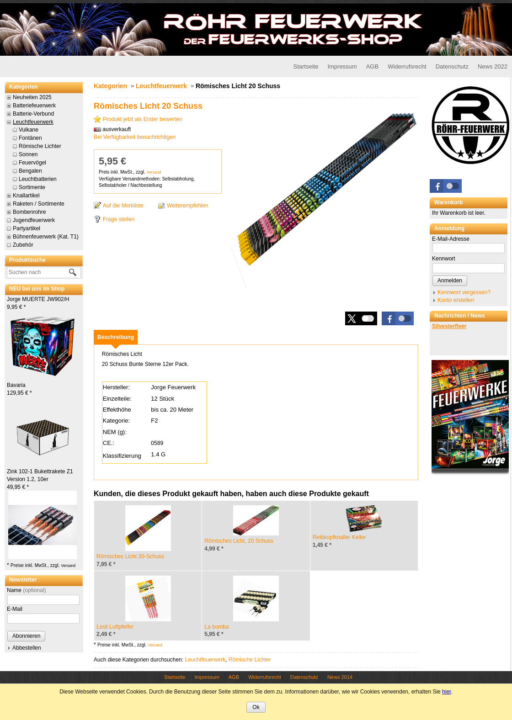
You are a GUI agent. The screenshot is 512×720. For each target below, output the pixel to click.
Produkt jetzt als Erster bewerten (142, 119)
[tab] (116, 337)
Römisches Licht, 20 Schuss (238, 541)
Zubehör (23, 245)
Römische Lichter (40, 146)
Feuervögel (32, 162)
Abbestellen (26, 648)
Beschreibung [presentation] (115, 337)
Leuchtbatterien (38, 179)
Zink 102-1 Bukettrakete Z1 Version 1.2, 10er (40, 479)
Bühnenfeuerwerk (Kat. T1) (46, 236)
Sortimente (32, 187)
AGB (372, 66)
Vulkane (28, 130)
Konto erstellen (455, 300)
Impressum (342, 66)
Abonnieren (26, 636)
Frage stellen (118, 219)
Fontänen (30, 138)
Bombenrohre (29, 212)
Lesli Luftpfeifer (114, 627)
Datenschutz (452, 66)
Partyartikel (26, 228)
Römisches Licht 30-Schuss (130, 556)
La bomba (216, 627)
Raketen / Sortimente (38, 204)
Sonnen (28, 154)
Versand (68, 565)
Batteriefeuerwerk (34, 105)
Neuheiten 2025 (32, 97)
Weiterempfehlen (187, 205)
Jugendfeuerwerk (34, 220)
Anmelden (449, 280)
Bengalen (30, 171)
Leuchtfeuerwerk (33, 122)
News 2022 (492, 66)
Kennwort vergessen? (464, 292)
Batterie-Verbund (33, 114)
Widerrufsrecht (407, 66)
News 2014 (339, 677)
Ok (255, 707)
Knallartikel (26, 195)
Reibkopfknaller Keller (339, 537)
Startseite (305, 66)
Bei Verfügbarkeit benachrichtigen (135, 137)
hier (446, 691)
